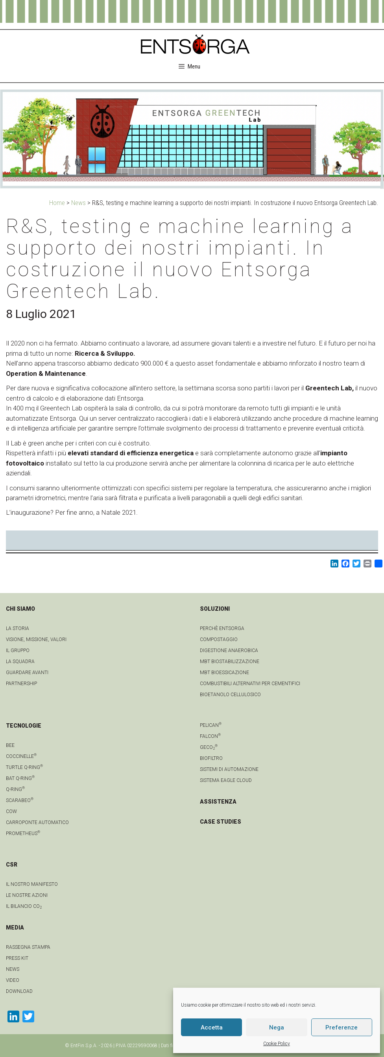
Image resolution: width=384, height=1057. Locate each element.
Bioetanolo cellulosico (230, 694)
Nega (276, 1027)
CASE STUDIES (220, 822)
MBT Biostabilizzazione (229, 661)
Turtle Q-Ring (24, 767)
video (12, 980)
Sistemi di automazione (229, 769)
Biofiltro (211, 758)
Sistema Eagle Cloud (226, 780)
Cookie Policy (276, 1043)
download (19, 991)
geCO (209, 747)
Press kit (17, 958)
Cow (11, 811)
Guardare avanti (27, 672)
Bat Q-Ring (20, 778)
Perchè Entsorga (222, 628)
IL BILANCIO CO (24, 906)
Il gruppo (18, 650)
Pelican (211, 725)
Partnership (21, 683)
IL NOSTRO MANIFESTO (32, 884)
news (12, 969)
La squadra (20, 661)
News (78, 203)
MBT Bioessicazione (224, 672)
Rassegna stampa (28, 947)
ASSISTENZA (218, 801)
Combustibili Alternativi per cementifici (250, 683)
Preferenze (341, 1027)
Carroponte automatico (37, 822)
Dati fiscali (172, 1045)
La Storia (17, 628)
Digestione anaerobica (229, 650)
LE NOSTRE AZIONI (27, 895)
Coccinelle (21, 756)
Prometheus (23, 833)
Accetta (212, 1027)
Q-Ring (15, 789)
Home (57, 203)
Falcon (210, 736)
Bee (10, 745)
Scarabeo (19, 800)
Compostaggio (219, 639)
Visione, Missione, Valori (36, 639)
